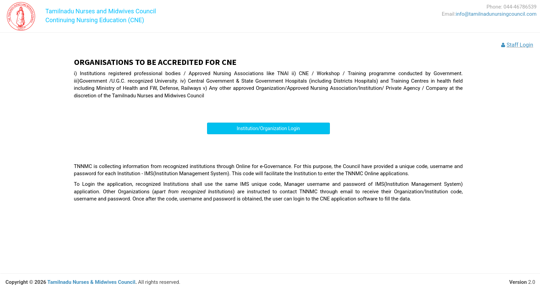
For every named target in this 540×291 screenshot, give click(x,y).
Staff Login (520, 45)
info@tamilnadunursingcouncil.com (496, 14)
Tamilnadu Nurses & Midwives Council (91, 282)
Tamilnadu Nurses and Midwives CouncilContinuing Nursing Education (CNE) (100, 13)
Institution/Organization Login (268, 128)
